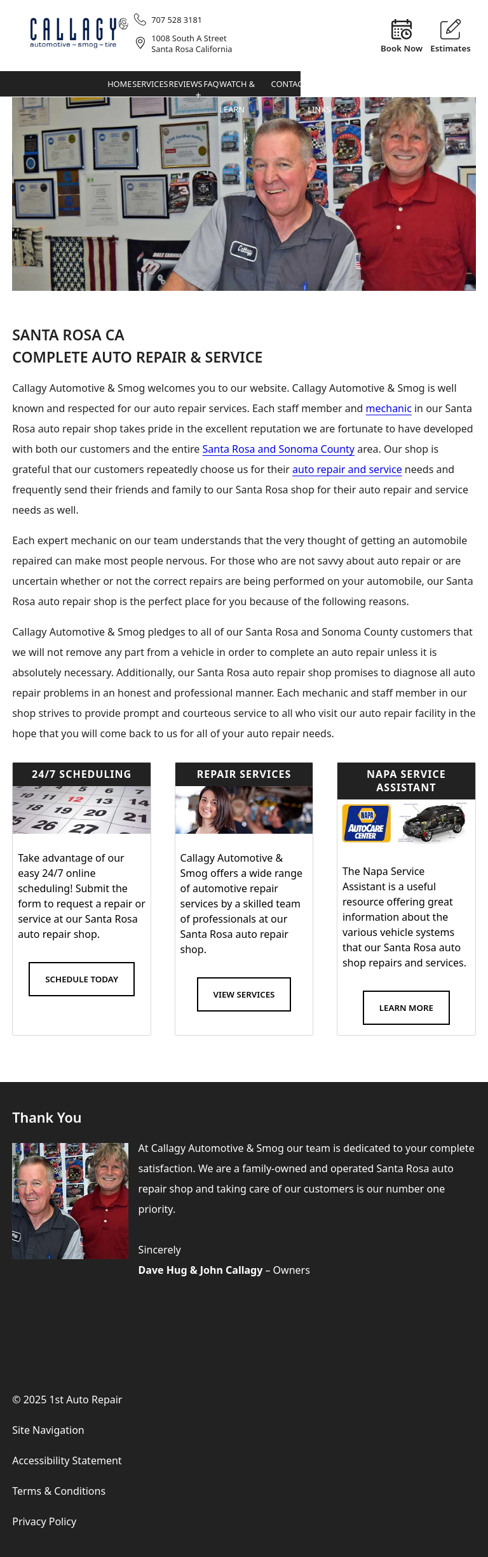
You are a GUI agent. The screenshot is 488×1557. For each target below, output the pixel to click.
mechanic (389, 408)
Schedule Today (81, 979)
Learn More (406, 1007)
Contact (444, 84)
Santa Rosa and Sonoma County (279, 449)
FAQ (369, 84)
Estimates (450, 48)
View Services (244, 994)
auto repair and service (347, 469)
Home (243, 84)
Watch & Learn (402, 88)
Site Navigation (48, 1430)
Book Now (402, 48)
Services (283, 84)
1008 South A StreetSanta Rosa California (191, 43)
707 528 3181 (176, 20)
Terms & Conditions (58, 1491)
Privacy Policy (44, 1521)
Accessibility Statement (66, 1460)
